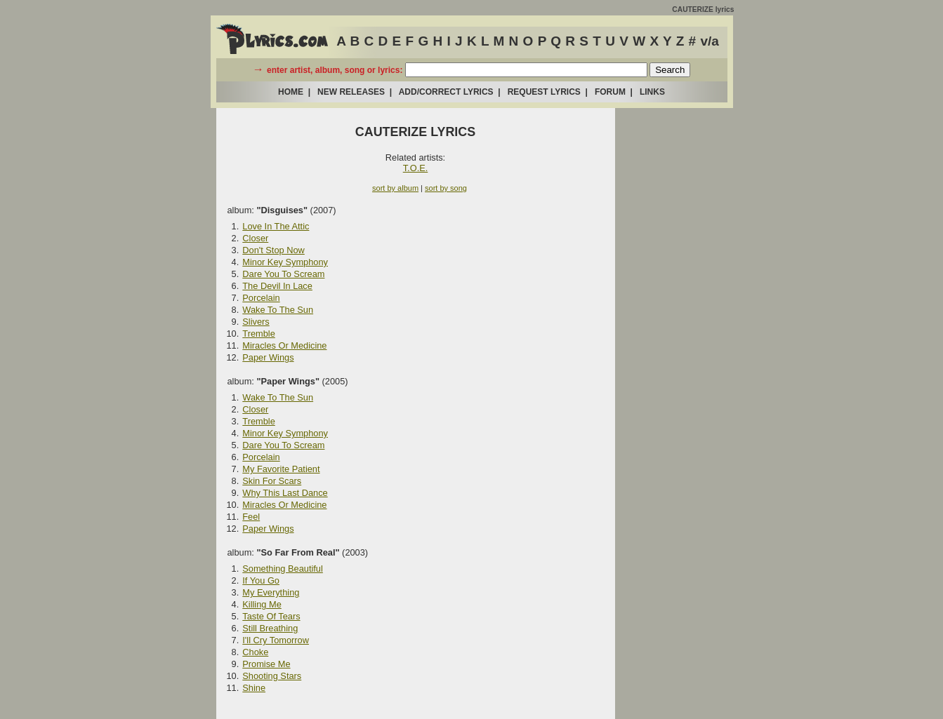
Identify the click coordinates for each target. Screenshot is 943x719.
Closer (255, 238)
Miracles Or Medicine (284, 345)
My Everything (270, 592)
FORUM (610, 92)
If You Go (260, 580)
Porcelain (260, 298)
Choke (255, 652)
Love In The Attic (275, 226)
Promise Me (266, 664)
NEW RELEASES (351, 92)
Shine (253, 688)
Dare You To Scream (283, 274)
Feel (251, 516)
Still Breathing (270, 628)
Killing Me (261, 604)
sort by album (395, 188)
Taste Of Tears (271, 616)
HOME (290, 92)
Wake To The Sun (277, 309)
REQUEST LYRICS (544, 92)
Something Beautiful (282, 568)
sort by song (446, 188)
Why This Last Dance (284, 493)
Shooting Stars (271, 676)
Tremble (258, 333)
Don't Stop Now (273, 250)
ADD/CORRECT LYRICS (446, 92)
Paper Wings (268, 357)
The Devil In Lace (277, 286)
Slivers (255, 321)
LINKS (652, 92)
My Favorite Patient (280, 469)
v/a (709, 41)
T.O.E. (415, 168)
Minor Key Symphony (285, 262)
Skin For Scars (271, 481)
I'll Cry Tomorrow (275, 640)
